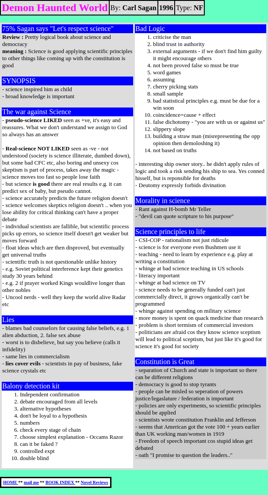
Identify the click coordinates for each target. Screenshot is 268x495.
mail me (31, 482)
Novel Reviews (94, 482)
